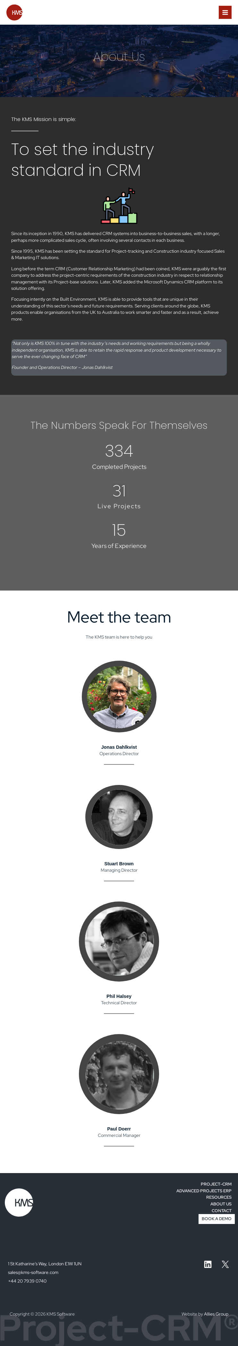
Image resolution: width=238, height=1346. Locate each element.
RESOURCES (219, 1197)
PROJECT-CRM (216, 1184)
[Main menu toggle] (225, 12)
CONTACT (222, 1210)
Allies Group (216, 1314)
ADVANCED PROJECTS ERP (204, 1191)
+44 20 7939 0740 (27, 1281)
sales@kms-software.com (33, 1272)
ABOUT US (221, 1204)
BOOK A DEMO (217, 1218)
